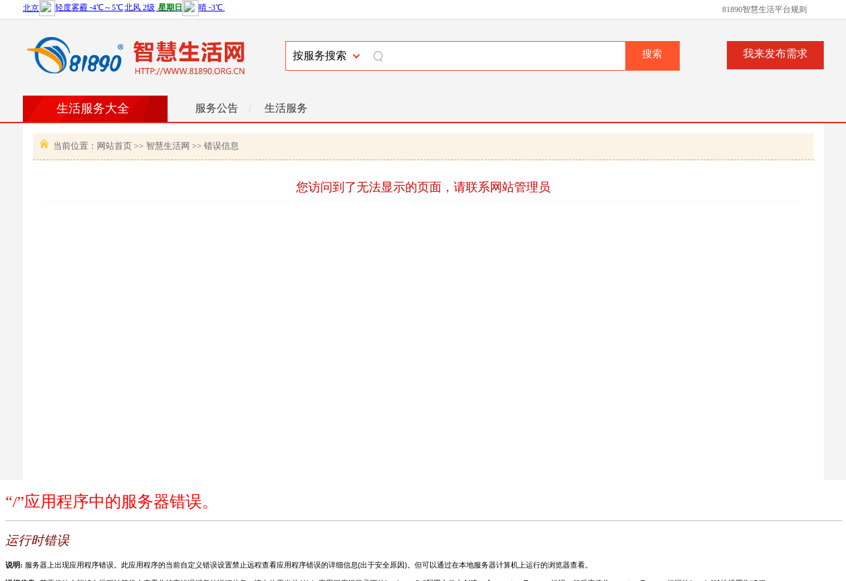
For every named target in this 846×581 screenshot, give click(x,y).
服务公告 (216, 108)
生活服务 (286, 108)
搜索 (652, 53)
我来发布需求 (775, 53)
